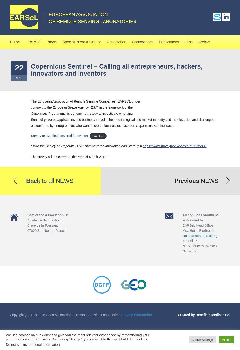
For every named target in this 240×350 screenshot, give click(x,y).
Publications (169, 42)
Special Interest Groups (81, 42)
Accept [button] (226, 340)
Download (98, 136)
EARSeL (34, 42)
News (52, 42)
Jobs (189, 42)
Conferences (142, 42)
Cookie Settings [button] (202, 340)
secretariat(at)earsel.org (200, 236)
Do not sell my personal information (33, 344)
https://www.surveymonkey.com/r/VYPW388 (174, 146)
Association (116, 42)
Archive (204, 42)
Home (15, 42)
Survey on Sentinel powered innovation (59, 136)
